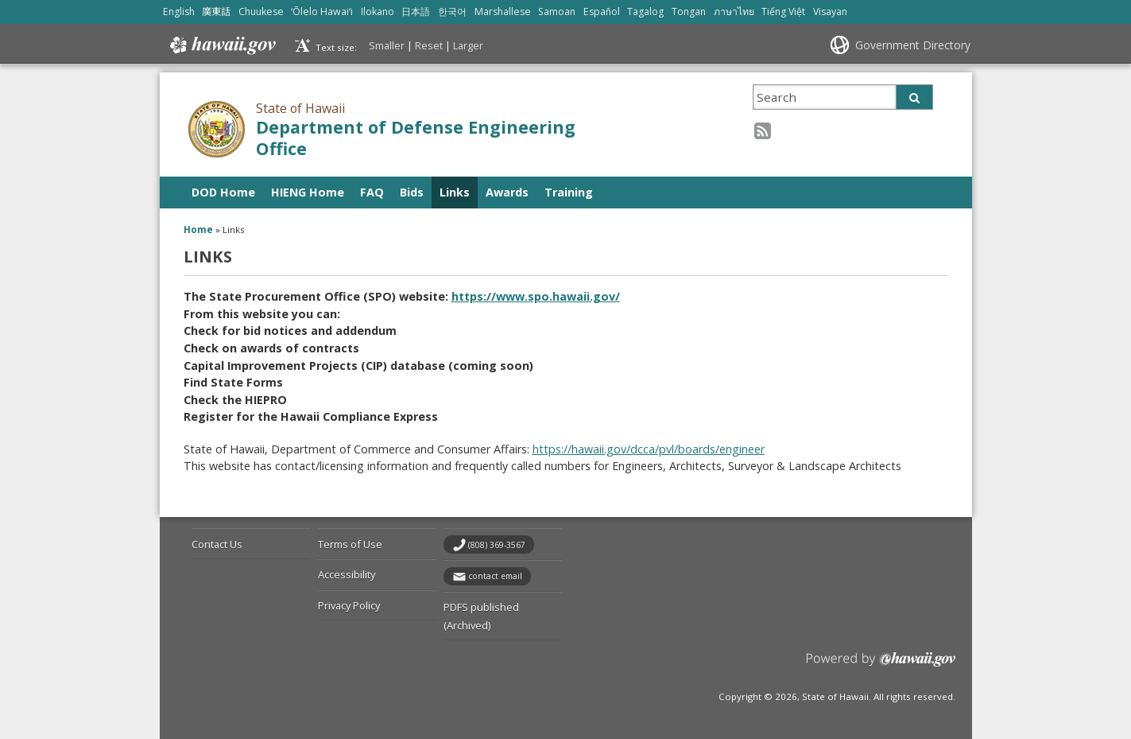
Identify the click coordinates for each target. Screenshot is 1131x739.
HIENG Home (307, 192)
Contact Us (217, 544)
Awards (507, 192)
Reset (429, 45)
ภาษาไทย (734, 11)
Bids (412, 192)
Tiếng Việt (783, 11)
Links (455, 192)
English (179, 11)
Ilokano (377, 11)
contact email (495, 575)
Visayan (830, 11)
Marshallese (502, 11)
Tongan (689, 11)
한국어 (452, 11)
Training (568, 192)
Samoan (556, 11)
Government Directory (912, 45)
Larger (468, 45)
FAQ (372, 192)
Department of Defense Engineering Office (415, 137)
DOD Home (223, 192)
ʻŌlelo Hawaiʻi (322, 11)
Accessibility (346, 574)
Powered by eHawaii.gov (881, 665)
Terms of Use (350, 544)
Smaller (387, 45)
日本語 (415, 11)
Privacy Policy (349, 605)
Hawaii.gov (221, 45)
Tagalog (645, 11)
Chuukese (261, 11)
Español (601, 11)
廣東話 (216, 11)
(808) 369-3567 (496, 544)
